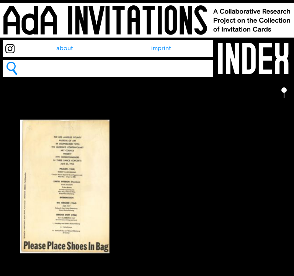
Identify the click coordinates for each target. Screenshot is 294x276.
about (64, 48)
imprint (161, 48)
